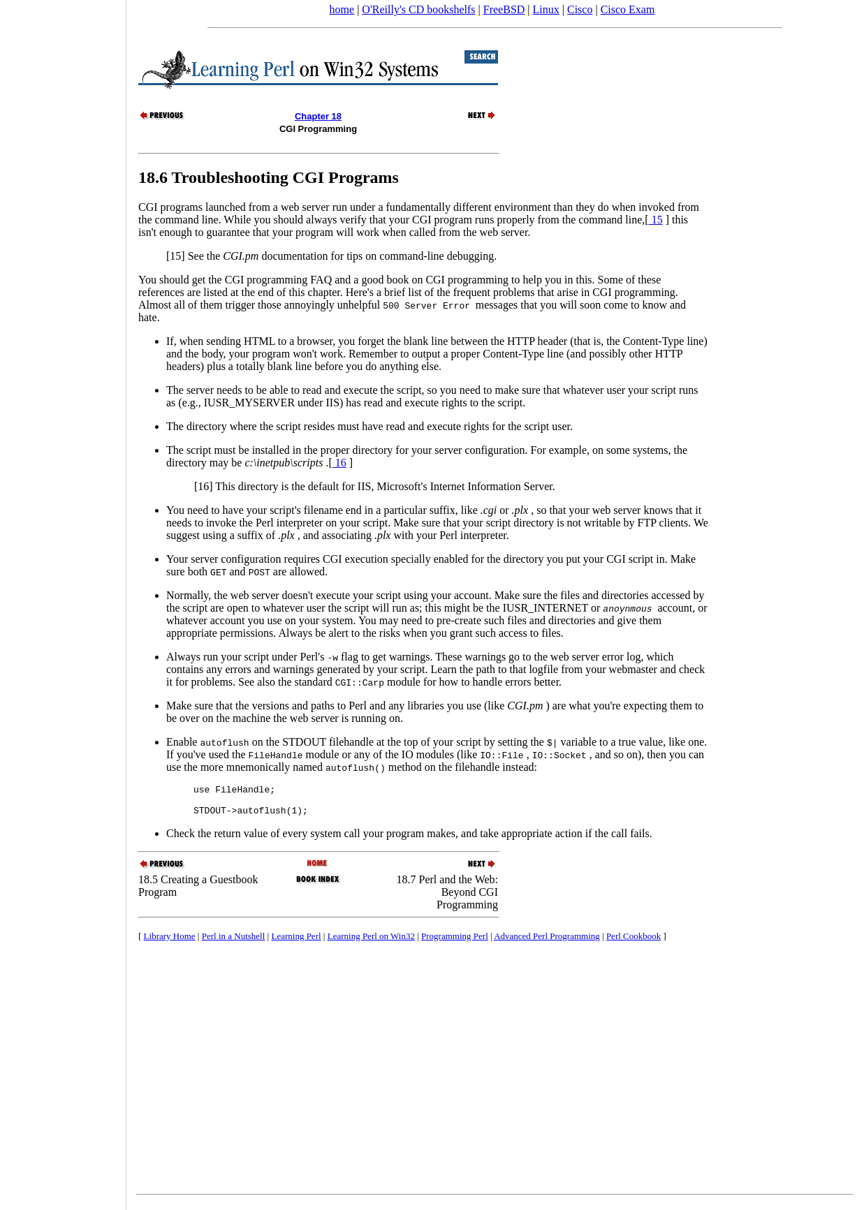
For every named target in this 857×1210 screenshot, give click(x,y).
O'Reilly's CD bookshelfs (418, 9)
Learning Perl (296, 942)
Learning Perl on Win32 (371, 942)
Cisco (579, 9)
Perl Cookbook (633, 942)
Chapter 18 (318, 116)
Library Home (170, 942)
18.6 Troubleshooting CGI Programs (268, 177)
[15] (175, 256)
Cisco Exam (628, 9)
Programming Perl (454, 942)
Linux (546, 9)
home (342, 9)
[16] (203, 486)
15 (656, 220)
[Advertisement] (63, 600)
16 (339, 462)
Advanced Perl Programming (547, 942)
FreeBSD (504, 9)
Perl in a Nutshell (233, 942)
